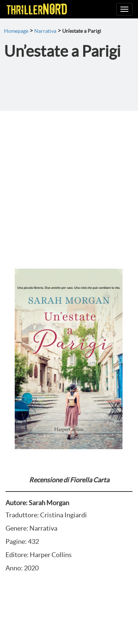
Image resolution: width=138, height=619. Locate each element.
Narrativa (45, 31)
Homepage (16, 31)
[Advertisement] (69, 184)
